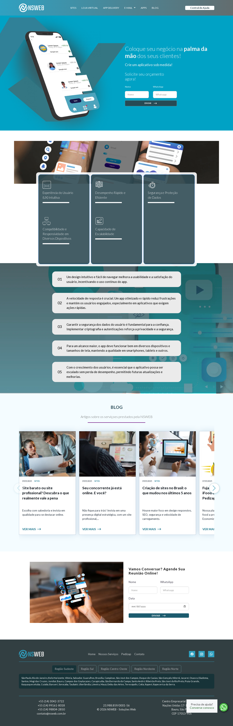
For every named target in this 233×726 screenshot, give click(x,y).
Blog (155, 7)
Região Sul (87, 669)
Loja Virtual (89, 7)
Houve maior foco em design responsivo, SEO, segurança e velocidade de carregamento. (167, 514)
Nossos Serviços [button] (108, 654)
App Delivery (111, 7)
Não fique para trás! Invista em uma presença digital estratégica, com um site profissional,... (106, 514)
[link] (47, 483)
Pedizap (126, 654)
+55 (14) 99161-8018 (51, 705)
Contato (139, 654)
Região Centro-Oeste (114, 669)
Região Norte (170, 669)
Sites (73, 7)
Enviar (150, 103)
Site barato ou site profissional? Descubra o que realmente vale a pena (45, 493)
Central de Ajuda (199, 7)
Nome (128, 86)
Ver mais (31, 529)
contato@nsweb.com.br (51, 713)
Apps (144, 7)
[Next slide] (214, 488)
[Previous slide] (19, 488)
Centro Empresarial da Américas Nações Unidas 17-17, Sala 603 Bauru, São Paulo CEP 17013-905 (181, 707)
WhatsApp (158, 86)
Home (91, 654)
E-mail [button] (130, 7)
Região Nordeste (144, 669)
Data (132, 607)
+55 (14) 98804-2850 (51, 709)
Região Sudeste (64, 669)
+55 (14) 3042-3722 (51, 701)
